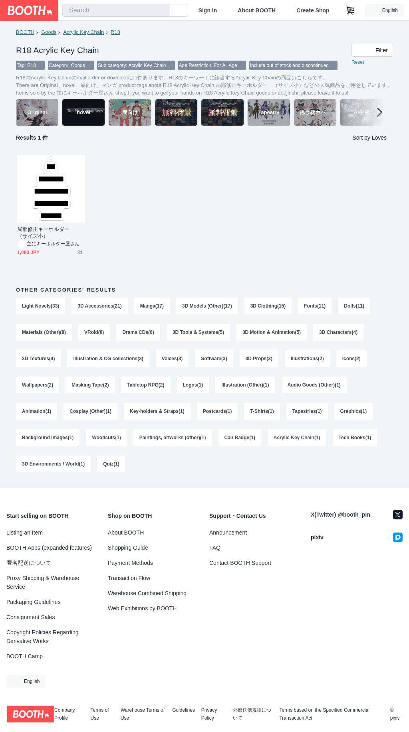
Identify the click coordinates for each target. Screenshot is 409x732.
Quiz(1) (111, 464)
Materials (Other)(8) (44, 332)
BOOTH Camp (24, 656)
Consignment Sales (30, 617)
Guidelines (183, 710)
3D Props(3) (259, 358)
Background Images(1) (47, 437)
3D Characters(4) (338, 332)
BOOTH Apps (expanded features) (49, 548)
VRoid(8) (94, 332)
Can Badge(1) (239, 437)
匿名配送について (28, 563)
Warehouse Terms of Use (143, 714)
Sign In (208, 10)
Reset (357, 62)
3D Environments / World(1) (53, 464)
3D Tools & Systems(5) (198, 332)
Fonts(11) (315, 306)
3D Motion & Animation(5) (271, 332)
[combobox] (116, 10)
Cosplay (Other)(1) (90, 411)
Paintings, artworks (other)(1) (172, 437)
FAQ (214, 548)
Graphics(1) (353, 411)
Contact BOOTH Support (240, 563)
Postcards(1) (217, 411)
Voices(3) (172, 358)
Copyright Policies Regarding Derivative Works (42, 636)
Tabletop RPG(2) (145, 385)
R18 (115, 32)
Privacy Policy (209, 714)
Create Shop (312, 10)
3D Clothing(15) (268, 306)
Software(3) (214, 358)
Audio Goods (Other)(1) (314, 385)
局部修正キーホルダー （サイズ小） (46, 232)
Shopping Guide (128, 548)
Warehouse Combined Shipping (147, 593)
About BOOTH (257, 10)
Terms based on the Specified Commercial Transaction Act (324, 714)
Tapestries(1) (307, 411)
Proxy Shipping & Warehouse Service (42, 582)
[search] (162, 10)
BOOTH (25, 32)
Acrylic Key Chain (83, 32)
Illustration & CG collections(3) (108, 358)
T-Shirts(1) (262, 411)
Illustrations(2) (307, 358)
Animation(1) (36, 411)
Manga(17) (152, 306)
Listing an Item (24, 532)
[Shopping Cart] (350, 10)
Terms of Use (100, 714)
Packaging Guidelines (33, 602)
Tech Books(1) (355, 437)
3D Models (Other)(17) (207, 306)
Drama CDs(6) (138, 332)
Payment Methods (130, 563)
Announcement (228, 532)
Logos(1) (193, 385)
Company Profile (64, 714)
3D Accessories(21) (99, 306)
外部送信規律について (252, 714)
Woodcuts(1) (106, 437)
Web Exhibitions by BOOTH (142, 608)
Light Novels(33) (40, 306)
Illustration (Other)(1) (245, 385)
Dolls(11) (354, 306)
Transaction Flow (129, 578)
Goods (48, 32)
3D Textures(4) (38, 358)
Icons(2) (351, 358)
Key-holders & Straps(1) (157, 411)
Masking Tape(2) (90, 385)
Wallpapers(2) (37, 385)
